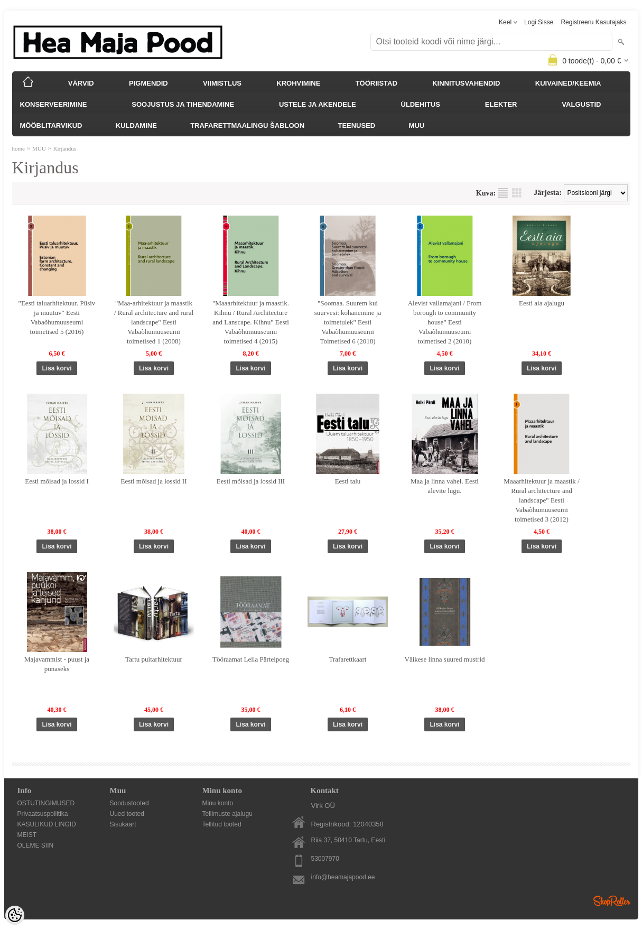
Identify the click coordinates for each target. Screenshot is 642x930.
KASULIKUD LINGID (46, 824)
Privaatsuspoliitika (42, 813)
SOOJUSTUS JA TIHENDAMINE (183, 104)
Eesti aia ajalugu (541, 303)
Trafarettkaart (348, 659)
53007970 (325, 858)
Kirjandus (64, 148)
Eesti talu (348, 481)
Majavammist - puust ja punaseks (56, 664)
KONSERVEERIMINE (53, 104)
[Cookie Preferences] (14, 915)
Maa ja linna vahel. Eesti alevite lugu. (445, 486)
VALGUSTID (581, 104)
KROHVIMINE (298, 83)
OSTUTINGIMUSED (46, 803)
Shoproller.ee (611, 901)
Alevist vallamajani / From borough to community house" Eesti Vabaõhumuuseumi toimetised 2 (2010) (445, 322)
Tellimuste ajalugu (227, 813)
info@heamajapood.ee (343, 877)
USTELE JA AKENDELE (317, 104)
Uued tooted (127, 813)
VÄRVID (81, 83)
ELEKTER (501, 104)
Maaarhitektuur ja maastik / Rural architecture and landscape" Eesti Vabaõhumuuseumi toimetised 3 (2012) (541, 500)
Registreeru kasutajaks (593, 22)
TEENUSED (356, 125)
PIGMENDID (148, 83)
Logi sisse (538, 22)
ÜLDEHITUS (420, 104)
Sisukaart (123, 824)
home (18, 148)
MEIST (27, 835)
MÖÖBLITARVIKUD (51, 125)
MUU (417, 125)
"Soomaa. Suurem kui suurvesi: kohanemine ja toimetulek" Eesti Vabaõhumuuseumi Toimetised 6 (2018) (347, 322)
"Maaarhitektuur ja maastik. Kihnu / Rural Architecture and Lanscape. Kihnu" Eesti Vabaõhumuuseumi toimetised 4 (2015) (250, 322)
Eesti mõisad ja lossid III (251, 481)
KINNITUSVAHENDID (466, 83)
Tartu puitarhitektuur (153, 659)
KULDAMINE (136, 125)
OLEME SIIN (35, 845)
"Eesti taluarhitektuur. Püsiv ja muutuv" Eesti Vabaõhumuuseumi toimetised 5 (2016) (57, 317)
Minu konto (218, 803)
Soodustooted (129, 803)
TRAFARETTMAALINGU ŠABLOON (247, 125)
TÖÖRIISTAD (376, 83)
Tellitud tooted (221, 824)
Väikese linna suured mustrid (445, 659)
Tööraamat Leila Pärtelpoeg (250, 659)
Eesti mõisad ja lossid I (57, 481)
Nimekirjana (503, 193)
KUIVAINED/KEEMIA (568, 83)
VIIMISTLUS (222, 83)
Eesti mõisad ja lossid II (154, 481)
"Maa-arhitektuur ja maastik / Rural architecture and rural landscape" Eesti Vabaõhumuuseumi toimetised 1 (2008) (153, 322)
